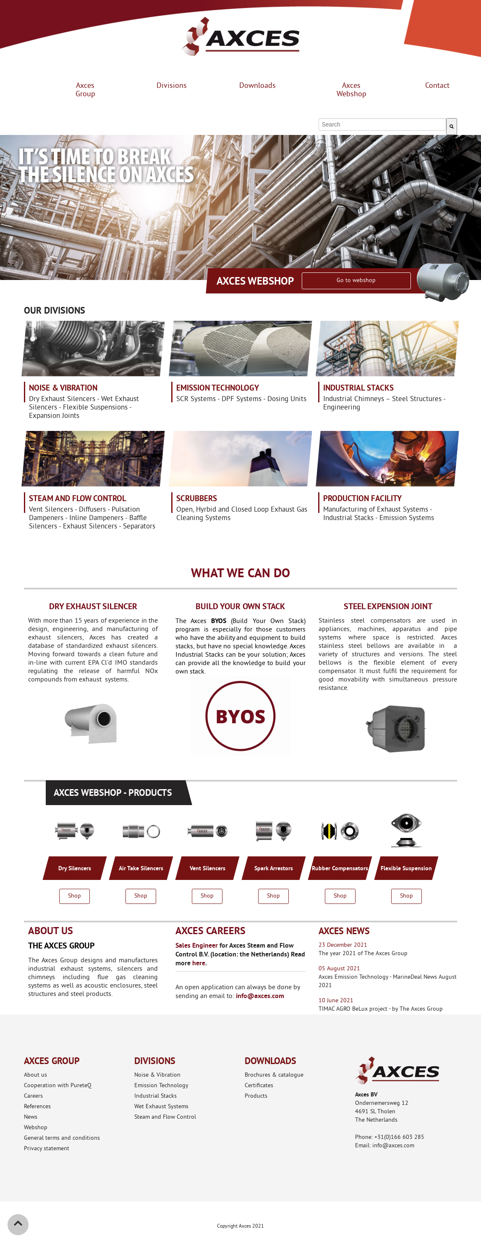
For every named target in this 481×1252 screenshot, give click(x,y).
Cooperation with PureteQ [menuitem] (57, 1085)
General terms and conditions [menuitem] (62, 1138)
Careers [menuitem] (33, 1096)
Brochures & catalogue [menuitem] (274, 1075)
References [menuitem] (37, 1106)
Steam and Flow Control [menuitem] (165, 1117)
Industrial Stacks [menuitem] (155, 1096)
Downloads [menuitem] (257, 86)
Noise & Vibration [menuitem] (157, 1075)
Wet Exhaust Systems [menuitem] (161, 1106)
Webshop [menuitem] (35, 1127)
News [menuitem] (30, 1117)
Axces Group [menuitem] (85, 90)
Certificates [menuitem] (259, 1085)
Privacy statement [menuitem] (46, 1148)
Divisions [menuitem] (172, 86)
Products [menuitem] (256, 1096)
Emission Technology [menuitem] (161, 1085)
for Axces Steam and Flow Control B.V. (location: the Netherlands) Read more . (240, 954)
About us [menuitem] (35, 1075)
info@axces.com (260, 995)
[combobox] (382, 124)
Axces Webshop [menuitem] (351, 90)
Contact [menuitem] (437, 86)
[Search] (451, 126)
